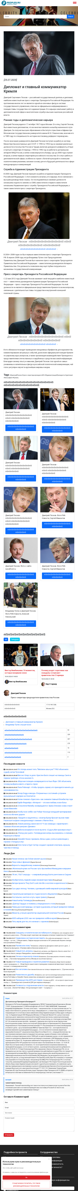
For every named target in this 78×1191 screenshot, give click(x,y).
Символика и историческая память (30, 938)
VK (6, 639)
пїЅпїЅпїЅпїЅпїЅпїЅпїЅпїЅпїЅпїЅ (18, 739)
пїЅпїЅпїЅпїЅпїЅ (11, 748)
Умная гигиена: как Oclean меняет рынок (29, 859)
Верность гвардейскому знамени (26, 865)
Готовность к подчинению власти (30, 985)
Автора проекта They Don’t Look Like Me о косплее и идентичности (39, 883)
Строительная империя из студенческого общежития (34, 894)
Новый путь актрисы (24, 951)
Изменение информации (51, 1161)
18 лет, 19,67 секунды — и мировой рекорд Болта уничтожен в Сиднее (41, 874)
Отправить (9, 1135)
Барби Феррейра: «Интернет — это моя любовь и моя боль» (42, 802)
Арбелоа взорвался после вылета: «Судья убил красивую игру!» (44, 830)
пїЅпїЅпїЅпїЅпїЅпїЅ (13, 757)
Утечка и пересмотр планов (27, 956)
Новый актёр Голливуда (22, 900)
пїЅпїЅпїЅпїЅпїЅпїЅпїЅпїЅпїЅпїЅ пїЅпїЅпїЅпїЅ (21, 427)
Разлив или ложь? (23, 946)
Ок (26, 1177)
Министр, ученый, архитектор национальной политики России (38, 913)
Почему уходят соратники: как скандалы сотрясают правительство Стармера (54, 672)
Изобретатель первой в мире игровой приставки (32, 880)
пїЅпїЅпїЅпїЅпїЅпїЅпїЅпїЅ (16, 744)
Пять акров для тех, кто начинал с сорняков (30, 921)
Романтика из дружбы (25, 975)
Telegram (15, 639)
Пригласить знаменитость (52, 1164)
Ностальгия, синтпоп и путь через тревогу (29, 897)
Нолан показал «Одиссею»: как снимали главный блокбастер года (45, 799)
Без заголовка (22, 969)
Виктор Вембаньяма (18, 681)
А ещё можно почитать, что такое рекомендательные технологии (26, 1184)
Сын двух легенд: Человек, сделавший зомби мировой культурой (39, 888)
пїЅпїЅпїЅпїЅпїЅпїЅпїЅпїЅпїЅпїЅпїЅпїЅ (21, 730)
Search (70, 16)
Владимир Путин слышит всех (18, 725)
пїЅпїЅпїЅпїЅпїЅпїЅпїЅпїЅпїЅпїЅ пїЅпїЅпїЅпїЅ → (39, 249)
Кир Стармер (51, 684)
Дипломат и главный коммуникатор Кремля (24, 722)
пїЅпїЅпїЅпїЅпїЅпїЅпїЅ (14, 735)
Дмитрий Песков (18, 693)
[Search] (35, 16)
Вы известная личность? (51, 1167)
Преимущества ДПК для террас (29, 980)
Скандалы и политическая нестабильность (34, 933)
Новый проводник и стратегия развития (32, 962)
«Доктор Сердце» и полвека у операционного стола (33, 904)
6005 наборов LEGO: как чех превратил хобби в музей (34, 918)
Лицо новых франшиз (21, 862)
